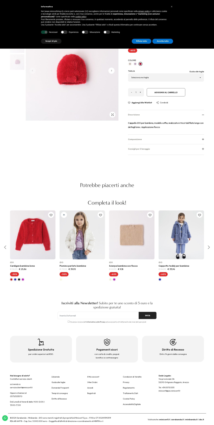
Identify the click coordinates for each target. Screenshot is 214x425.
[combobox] (166, 77)
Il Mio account (93, 377)
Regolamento (129, 388)
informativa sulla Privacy (95, 322)
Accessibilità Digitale (132, 404)
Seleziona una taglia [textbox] (140, 77)
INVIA (146, 315)
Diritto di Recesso (59, 399)
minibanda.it (191, 419)
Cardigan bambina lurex (22, 265)
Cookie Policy (129, 399)
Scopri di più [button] (51, 41)
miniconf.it (164, 419)
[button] (111, 71)
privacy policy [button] (144, 11)
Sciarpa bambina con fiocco (123, 265)
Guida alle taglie (196, 71)
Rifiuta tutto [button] (141, 41)
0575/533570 (16, 396)
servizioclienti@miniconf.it (21, 387)
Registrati (91, 393)
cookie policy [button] (80, 17)
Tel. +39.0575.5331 (166, 387)
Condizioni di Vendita (132, 377)
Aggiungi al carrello (166, 92)
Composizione (166, 139)
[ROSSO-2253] (140, 64)
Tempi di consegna (60, 393)
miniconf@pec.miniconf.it (169, 391)
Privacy (126, 382)
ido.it (201, 419)
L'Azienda (56, 377)
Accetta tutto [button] (163, 41)
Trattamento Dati (130, 393)
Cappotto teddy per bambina (174, 265)
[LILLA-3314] (135, 64)
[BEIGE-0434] (130, 64)
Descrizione (166, 114)
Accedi (90, 388)
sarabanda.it (177, 419)
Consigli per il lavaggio (166, 149)
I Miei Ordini (92, 382)
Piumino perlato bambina (73, 265)
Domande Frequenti (60, 388)
